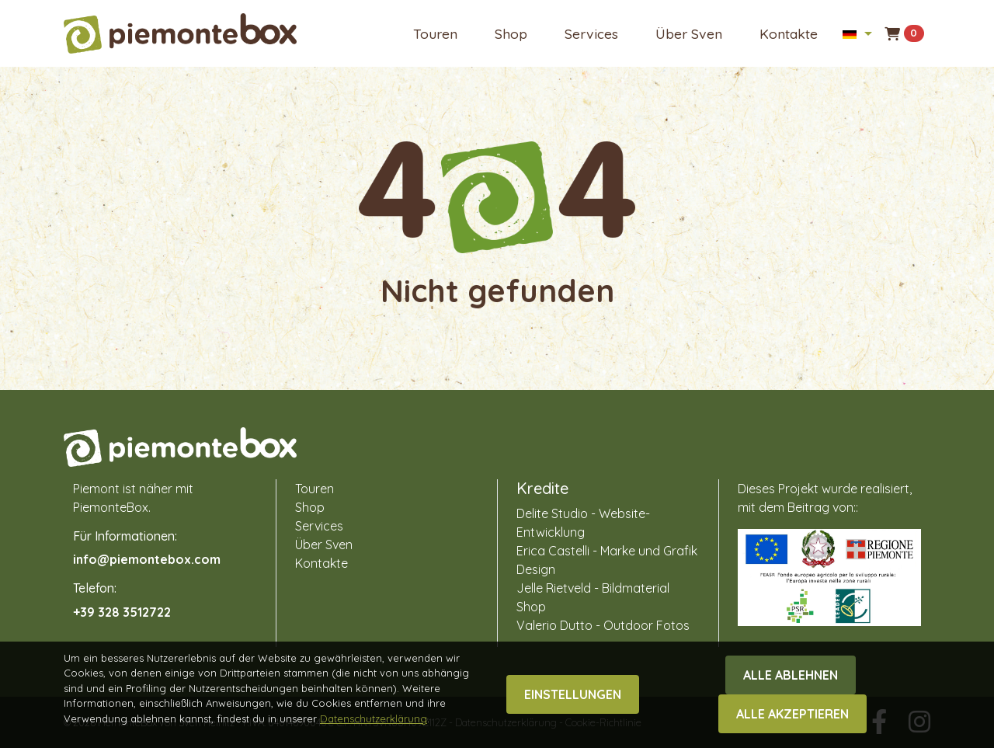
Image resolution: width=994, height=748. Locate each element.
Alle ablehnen (790, 713)
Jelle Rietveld (553, 588)
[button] (857, 33)
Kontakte (788, 33)
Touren (435, 33)
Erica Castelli (552, 550)
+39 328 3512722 (122, 612)
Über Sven (688, 33)
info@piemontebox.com (147, 559)
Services (591, 33)
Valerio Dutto (554, 625)
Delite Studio (552, 513)
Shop (511, 33)
